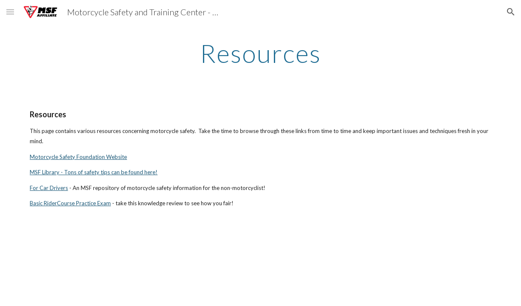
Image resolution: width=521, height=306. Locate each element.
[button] (10, 11)
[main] (261, 53)
